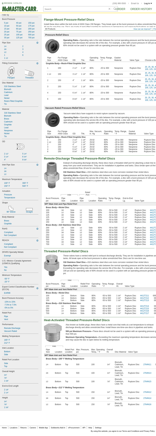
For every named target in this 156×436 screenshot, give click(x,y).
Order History (141, 9)
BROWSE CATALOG (13, 3)
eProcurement (74, 428)
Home (4, 428)
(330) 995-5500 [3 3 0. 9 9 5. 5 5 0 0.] (119, 3)
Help (90, 428)
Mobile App (43, 428)
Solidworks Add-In (58, 428)
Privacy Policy (149, 431)
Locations (13, 428)
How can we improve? (142, 29)
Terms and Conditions (131, 431)
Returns (23, 428)
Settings (98, 428)
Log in (148, 3)
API (83, 428)
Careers (33, 428)
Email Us (135, 3)
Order (120, 9)
